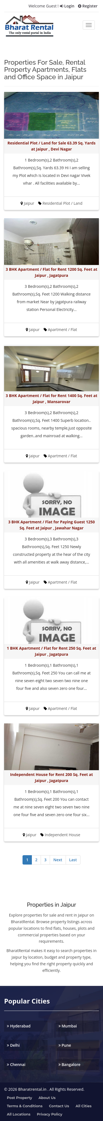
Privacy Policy (49, 1114)
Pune (65, 1045)
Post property (19, 1097)
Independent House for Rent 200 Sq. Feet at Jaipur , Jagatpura (51, 777)
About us (46, 1097)
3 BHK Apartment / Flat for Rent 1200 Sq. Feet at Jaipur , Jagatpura (51, 272)
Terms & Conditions (25, 1106)
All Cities (83, 1106)
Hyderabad (18, 1026)
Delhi (13, 1045)
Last (73, 859)
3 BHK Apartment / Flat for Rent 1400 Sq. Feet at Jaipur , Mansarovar (51, 398)
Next (57, 859)
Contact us (59, 1106)
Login (67, 6)
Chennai (16, 1064)
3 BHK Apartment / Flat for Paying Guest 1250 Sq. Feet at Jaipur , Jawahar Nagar (51, 525)
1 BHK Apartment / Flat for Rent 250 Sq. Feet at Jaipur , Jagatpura (51, 651)
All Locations (18, 1114)
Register (88, 6)
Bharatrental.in (32, 1089)
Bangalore (69, 1064)
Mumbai (68, 1026)
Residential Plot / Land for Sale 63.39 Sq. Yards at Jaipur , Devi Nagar (51, 146)
